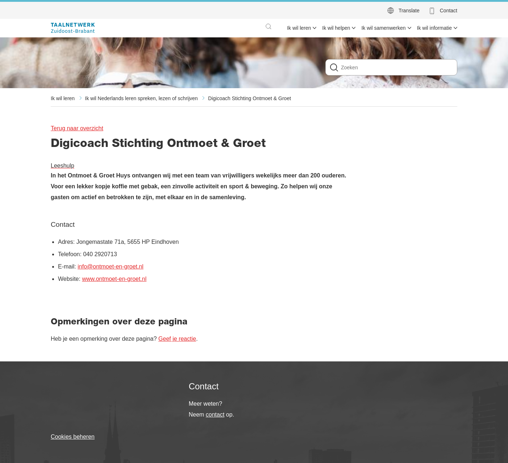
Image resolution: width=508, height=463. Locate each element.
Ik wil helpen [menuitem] (336, 28)
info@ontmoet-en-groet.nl (110, 266)
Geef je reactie (177, 339)
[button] (268, 26)
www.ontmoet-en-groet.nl (114, 279)
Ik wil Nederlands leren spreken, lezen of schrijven (141, 98)
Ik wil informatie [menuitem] (434, 28)
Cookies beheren (73, 437)
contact (215, 414)
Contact (448, 10)
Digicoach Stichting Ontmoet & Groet (249, 98)
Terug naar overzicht (77, 128)
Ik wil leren (63, 98)
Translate (409, 10)
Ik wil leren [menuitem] (299, 28)
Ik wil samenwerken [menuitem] (383, 28)
